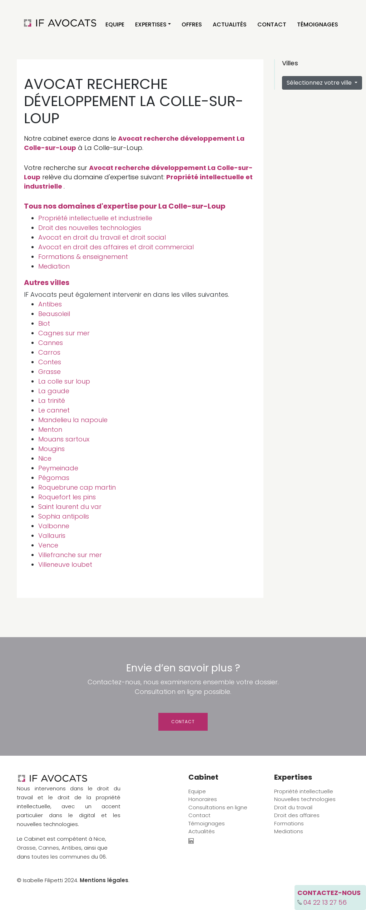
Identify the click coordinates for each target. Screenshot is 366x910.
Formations (289, 823)
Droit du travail (293, 807)
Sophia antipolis (63, 516)
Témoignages (317, 24)
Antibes (50, 304)
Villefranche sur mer (70, 554)
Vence (48, 545)
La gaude (53, 390)
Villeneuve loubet (65, 564)
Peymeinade (58, 468)
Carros (49, 352)
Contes (49, 362)
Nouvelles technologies (305, 799)
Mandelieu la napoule (73, 419)
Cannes (50, 342)
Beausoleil (54, 313)
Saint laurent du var (70, 506)
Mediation (54, 266)
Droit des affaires (297, 815)
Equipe (114, 24)
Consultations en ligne (217, 807)
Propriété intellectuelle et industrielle (95, 218)
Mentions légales (104, 880)
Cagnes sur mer (64, 333)
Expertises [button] (151, 24)
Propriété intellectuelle (303, 791)
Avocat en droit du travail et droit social (102, 237)
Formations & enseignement (83, 256)
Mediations (288, 831)
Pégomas (53, 477)
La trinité (51, 400)
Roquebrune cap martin (77, 487)
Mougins (51, 448)
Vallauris (51, 535)
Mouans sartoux (63, 439)
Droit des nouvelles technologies (89, 227)
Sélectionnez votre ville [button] (320, 83)
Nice (44, 458)
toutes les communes (60, 856)
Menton (50, 429)
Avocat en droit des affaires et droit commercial (116, 246)
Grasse (49, 371)
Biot (44, 323)
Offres (192, 24)
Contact (271, 24)
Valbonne (53, 525)
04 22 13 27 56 (325, 902)
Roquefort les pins (67, 496)
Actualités (230, 24)
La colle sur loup (64, 381)
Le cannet (54, 410)
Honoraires (202, 799)
